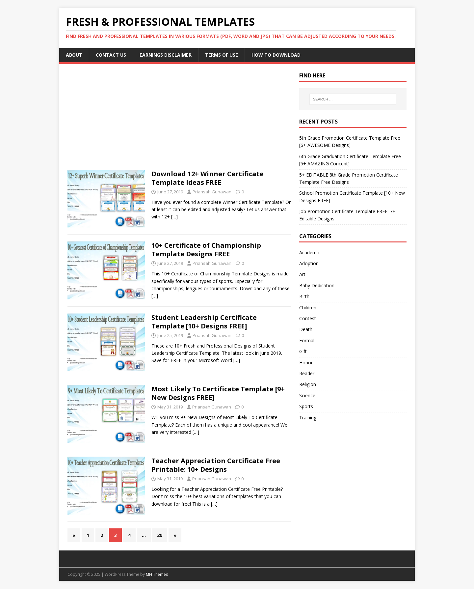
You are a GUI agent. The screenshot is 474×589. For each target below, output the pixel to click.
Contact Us (111, 55)
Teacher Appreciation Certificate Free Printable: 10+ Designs (215, 465)
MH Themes (157, 574)
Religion (307, 384)
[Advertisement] (179, 121)
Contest (307, 318)
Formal (306, 340)
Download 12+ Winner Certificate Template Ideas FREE (207, 178)
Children (307, 307)
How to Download (276, 55)
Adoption (309, 263)
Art (302, 274)
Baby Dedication (316, 285)
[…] (174, 216)
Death (305, 329)
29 (159, 535)
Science (307, 395)
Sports (306, 406)
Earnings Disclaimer (166, 55)
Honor (306, 362)
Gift (303, 351)
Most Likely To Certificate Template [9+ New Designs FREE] (218, 393)
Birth (304, 296)
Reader (306, 373)
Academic (309, 252)
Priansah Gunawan (212, 192)
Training (307, 417)
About (74, 55)
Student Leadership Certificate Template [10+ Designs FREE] (204, 321)
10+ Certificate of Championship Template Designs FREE (206, 249)
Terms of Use (221, 55)
